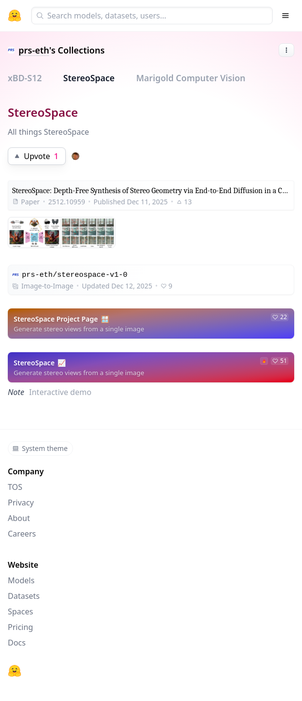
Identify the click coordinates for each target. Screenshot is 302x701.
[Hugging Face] (14, 671)
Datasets (24, 596)
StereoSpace (89, 77)
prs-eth (34, 50)
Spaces (20, 611)
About (19, 518)
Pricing (20, 627)
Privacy (21, 502)
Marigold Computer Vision (190, 77)
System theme (40, 448)
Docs (17, 642)
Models (21, 580)
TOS (15, 487)
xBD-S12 (25, 77)
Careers (22, 533)
